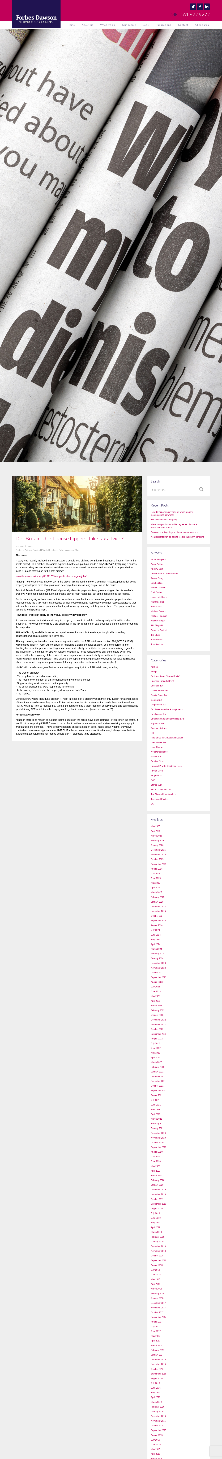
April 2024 (155, 944)
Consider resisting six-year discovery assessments (174, 532)
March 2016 (156, 1402)
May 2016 (155, 1392)
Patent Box (156, 756)
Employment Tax (158, 714)
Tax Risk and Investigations (163, 794)
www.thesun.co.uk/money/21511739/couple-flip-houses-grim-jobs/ (51, 576)
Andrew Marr (73, 550)
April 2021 (155, 1114)
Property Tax (157, 775)
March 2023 (156, 1005)
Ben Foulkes (157, 583)
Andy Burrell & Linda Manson (164, 573)
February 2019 (157, 1237)
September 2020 (158, 1147)
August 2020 (157, 1152)
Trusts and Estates (159, 799)
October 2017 (157, 1312)
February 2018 (157, 1293)
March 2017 (156, 1345)
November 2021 (158, 1081)
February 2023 (157, 1010)
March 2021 (156, 1119)
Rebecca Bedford (159, 630)
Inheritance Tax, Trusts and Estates (167, 738)
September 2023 (158, 977)
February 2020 (157, 1180)
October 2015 (157, 1425)
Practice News (157, 761)
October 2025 (157, 859)
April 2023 (155, 1001)
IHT (152, 733)
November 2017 (158, 1308)
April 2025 (155, 887)
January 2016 (157, 1411)
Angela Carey (157, 578)
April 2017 (155, 1341)
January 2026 (157, 845)
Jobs (146, 24)
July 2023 (155, 987)
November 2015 (158, 1421)
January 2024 (157, 958)
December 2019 (158, 1189)
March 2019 (156, 1232)
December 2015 (158, 1416)
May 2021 (155, 1109)
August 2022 (157, 1039)
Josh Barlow (156, 592)
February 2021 (157, 1123)
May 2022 (155, 1053)
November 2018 (158, 1251)
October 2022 (157, 1029)
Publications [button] (163, 24)
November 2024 (158, 911)
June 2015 (156, 1444)
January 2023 (157, 1015)
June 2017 (156, 1331)
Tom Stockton (157, 644)
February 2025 (157, 897)
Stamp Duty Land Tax (161, 789)
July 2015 (155, 1440)
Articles (28, 550)
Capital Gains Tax (159, 695)
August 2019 (157, 1208)
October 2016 (157, 1369)
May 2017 (155, 1336)
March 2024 (156, 949)
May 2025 (155, 883)
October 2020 (157, 1142)
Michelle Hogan (158, 621)
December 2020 (158, 1133)
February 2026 (157, 840)
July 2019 (155, 1213)
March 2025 (156, 892)
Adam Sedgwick (158, 559)
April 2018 (155, 1284)
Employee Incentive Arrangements (167, 709)
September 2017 (158, 1317)
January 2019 (157, 1241)
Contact (183, 24)
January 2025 (157, 902)
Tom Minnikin (157, 639)
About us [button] (87, 24)
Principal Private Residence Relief (48, 550)
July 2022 (155, 1043)
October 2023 (157, 972)
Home (71, 24)
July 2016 (155, 1383)
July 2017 (155, 1326)
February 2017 (157, 1350)
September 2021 (158, 1090)
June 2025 (156, 878)
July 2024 (155, 930)
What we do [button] (107, 24)
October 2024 (157, 916)
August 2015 (157, 1435)
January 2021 (157, 1128)
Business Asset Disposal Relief (165, 676)
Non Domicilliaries (159, 752)
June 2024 (156, 935)
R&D (153, 780)
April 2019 (155, 1227)
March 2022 (156, 1062)
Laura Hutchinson (159, 597)
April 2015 (155, 1454)
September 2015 (158, 1430)
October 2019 (157, 1199)
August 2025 (157, 869)
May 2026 (155, 826)
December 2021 (158, 1076)
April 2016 (155, 1397)
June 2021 (156, 1105)
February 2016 (157, 1407)
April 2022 (155, 1057)
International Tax (158, 742)
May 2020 (155, 1166)
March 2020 (156, 1175)
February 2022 (157, 1067)
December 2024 (158, 906)
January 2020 (157, 1185)
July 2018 (155, 1270)
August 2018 (157, 1265)
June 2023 (156, 991)
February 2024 (157, 953)
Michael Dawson (158, 611)
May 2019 (155, 1222)
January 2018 (157, 1298)
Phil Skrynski (157, 625)
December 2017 (158, 1303)
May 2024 (155, 939)
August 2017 (157, 1322)
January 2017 (157, 1355)
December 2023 (158, 963)
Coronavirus (156, 700)
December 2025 (158, 850)
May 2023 (155, 996)
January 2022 (157, 1072)
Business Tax (157, 686)
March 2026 (156, 836)
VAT (153, 804)
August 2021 (157, 1095)
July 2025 (155, 873)
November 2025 (158, 854)
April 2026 (155, 831)
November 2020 (158, 1138)
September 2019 (158, 1204)
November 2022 (158, 1024)
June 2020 (156, 1161)
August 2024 (157, 925)
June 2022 (156, 1048)
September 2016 (158, 1374)
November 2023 (158, 968)
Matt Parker (156, 606)
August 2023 (157, 982)
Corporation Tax (158, 705)
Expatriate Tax (157, 723)
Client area (202, 24)
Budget (154, 671)
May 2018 (155, 1279)
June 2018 (156, 1274)
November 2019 (158, 1194)
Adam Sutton (157, 564)
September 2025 (158, 864)
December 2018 (158, 1246)
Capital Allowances (159, 690)
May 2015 (155, 1449)
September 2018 (158, 1260)
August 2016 (157, 1378)
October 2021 (157, 1086)
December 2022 (158, 1020)
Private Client (157, 771)
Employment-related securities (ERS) (168, 719)
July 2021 (155, 1100)
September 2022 (158, 1034)
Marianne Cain (157, 602)
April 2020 (155, 1171)
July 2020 (155, 1156)
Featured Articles (158, 728)
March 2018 (156, 1289)
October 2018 (157, 1256)
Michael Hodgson (159, 616)
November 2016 (158, 1364)
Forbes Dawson (158, 587)
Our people (129, 24)
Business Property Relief (162, 681)
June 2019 (156, 1218)
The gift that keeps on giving (164, 520)
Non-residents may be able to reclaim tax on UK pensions (177, 537)
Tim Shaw (155, 635)
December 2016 (158, 1359)
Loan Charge (157, 747)
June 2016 (156, 1388)
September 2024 (158, 920)
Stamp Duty (156, 785)
